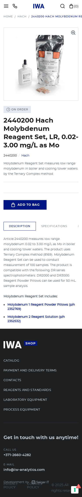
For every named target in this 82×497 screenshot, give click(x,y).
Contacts (12, 380)
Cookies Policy (34, 485)
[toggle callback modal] (14, 6)
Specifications (54, 226)
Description (19, 226)
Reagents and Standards (27, 390)
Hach (22, 16)
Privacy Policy (10, 485)
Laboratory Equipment (25, 399)
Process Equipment (21, 409)
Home (8, 16)
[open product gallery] (73, 32)
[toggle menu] (6, 6)
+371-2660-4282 (17, 455)
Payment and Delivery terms (30, 370)
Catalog (11, 360)
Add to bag (25, 204)
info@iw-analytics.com (24, 470)
